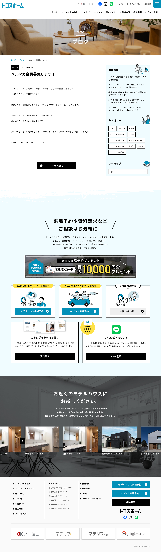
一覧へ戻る (57, 165)
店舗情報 (86, 487)
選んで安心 (111, 12)
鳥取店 (141, 146)
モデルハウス (135, 4)
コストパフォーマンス (91, 12)
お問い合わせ (127, 310)
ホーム (55, 12)
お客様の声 (124, 12)
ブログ (21, 60)
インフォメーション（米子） (122, 146)
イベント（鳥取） (117, 152)
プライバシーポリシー (91, 497)
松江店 (131, 134)
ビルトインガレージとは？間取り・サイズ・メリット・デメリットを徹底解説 (127, 86)
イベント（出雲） (117, 134)
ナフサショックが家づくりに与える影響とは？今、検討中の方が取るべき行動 (126, 108)
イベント (122, 4)
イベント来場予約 (79, 310)
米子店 (122, 128)
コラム (112, 128)
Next (138, 440)
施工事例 (137, 12)
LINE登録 (116, 355)
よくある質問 (151, 12)
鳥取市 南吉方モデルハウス (59, 507)
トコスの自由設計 (69, 12)
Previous (22, 440)
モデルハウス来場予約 (32, 310)
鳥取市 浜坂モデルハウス (58, 491)
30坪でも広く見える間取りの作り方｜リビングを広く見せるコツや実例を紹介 (127, 101)
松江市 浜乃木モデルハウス (59, 499)
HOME (13, 60)
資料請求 (147, 4)
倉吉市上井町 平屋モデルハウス (60, 487)
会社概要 (86, 482)
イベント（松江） (117, 140)
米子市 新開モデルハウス (58, 503)
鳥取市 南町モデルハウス (58, 495)
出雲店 (131, 128)
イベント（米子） (136, 140)
